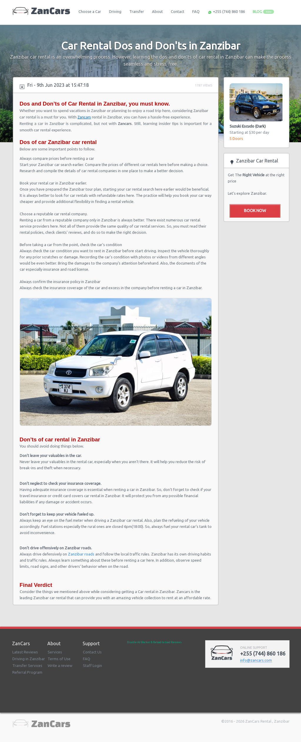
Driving (115, 11)
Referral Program (27, 672)
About (157, 11)
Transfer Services (27, 665)
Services (55, 652)
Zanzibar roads (81, 554)
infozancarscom (256, 660)
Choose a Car (89, 11)
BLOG (263, 11)
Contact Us (92, 652)
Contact (177, 11)
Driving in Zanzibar (28, 659)
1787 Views (203, 85)
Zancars (84, 117)
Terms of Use (59, 659)
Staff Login (92, 665)
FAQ (196, 11)
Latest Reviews (25, 652)
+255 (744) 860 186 (226, 12)
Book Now (255, 210)
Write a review (60, 665)
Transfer (136, 11)
